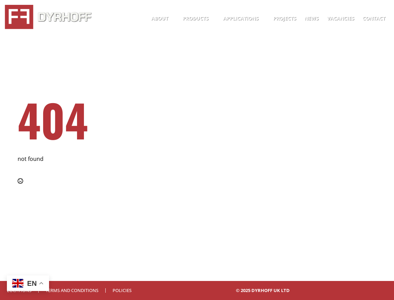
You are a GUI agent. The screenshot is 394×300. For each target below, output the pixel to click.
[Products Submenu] (214, 18)
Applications (241, 18)
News (312, 18)
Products (196, 18)
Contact (374, 18)
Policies (122, 290)
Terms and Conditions (72, 290)
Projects (284, 18)
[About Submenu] (173, 18)
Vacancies (340, 18)
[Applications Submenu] (264, 18)
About (159, 18)
